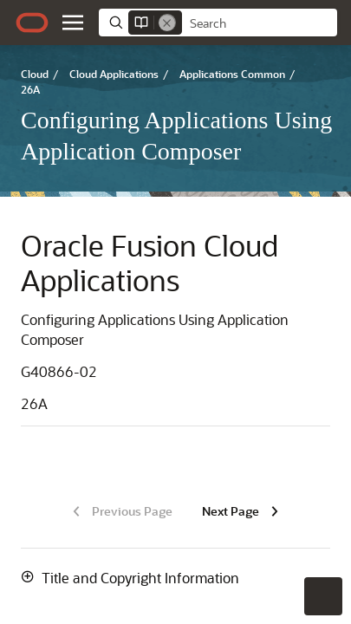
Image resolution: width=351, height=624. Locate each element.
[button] (73, 22)
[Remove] (167, 22)
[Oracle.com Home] (32, 22)
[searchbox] (259, 23)
